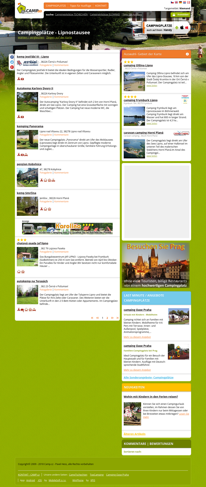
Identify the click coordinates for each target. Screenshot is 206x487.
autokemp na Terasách (41, 281)
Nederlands (184, 2)
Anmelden (183, 14)
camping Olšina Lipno (138, 65)
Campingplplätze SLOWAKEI (105, 14)
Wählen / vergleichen (31, 37)
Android (30, 480)
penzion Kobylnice (41, 164)
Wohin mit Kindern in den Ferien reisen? (151, 396)
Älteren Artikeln (135, 434)
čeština (172, 2)
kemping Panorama (41, 126)
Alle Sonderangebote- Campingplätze (148, 377)
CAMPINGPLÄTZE (56, 5)
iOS (40, 480)
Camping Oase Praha (117, 474)
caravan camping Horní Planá (146, 132)
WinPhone (77, 480)
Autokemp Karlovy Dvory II (41, 88)
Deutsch (180, 2)
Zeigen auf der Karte (59, 37)
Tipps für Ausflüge (80, 5)
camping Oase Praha (137, 310)
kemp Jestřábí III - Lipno (41, 56)
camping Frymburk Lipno (146, 100)
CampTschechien (78, 474)
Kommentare (61, 65)
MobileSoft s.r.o (57, 480)
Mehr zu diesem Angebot (137, 337)
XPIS (92, 480)
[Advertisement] (50, 202)
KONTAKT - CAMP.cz (29, 474)
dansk (188, 2)
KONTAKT (100, 5)
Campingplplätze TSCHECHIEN (71, 14)
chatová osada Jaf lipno (41, 243)
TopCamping (97, 474)
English (176, 2)
